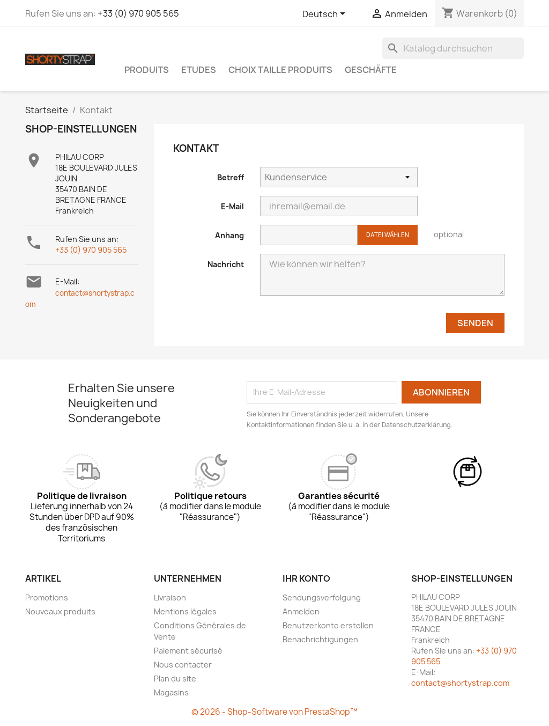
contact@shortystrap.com (460, 683)
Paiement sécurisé (188, 651)
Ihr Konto (306, 578)
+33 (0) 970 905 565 (138, 13)
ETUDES (198, 70)
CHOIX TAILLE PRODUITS (280, 70)
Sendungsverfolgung (322, 597)
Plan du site (175, 678)
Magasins (171, 692)
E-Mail (232, 206)
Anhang (229, 235)
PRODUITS (146, 70)
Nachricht (225, 264)
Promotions (46, 597)
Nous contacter (183, 664)
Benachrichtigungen (320, 639)
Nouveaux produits (60, 611)
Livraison (170, 597)
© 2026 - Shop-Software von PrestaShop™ (274, 711)
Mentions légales (185, 611)
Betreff (230, 177)
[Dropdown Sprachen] (325, 14)
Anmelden (301, 611)
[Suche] (453, 48)
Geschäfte (371, 70)
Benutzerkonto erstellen (328, 625)
